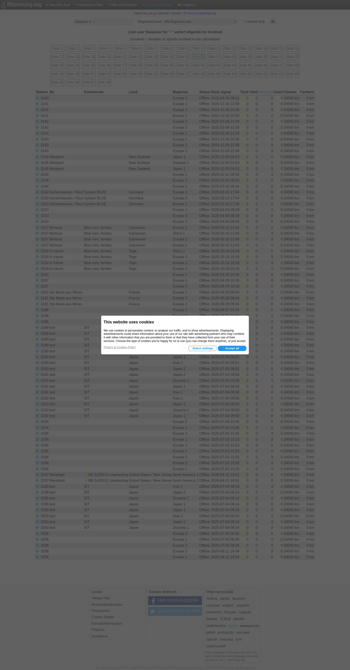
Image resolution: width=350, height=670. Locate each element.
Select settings (202, 348)
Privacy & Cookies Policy (120, 347)
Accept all (232, 348)
